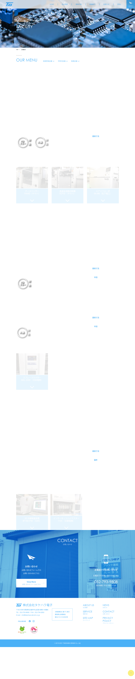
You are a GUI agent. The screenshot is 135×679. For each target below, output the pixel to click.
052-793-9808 (106, 581)
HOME (52, 4)
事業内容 (79, 4)
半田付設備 (62, 61)
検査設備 (75, 61)
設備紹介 (92, 4)
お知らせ (106, 4)
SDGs (119, 4)
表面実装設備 (48, 61)
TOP (17, 49)
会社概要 (65, 4)
